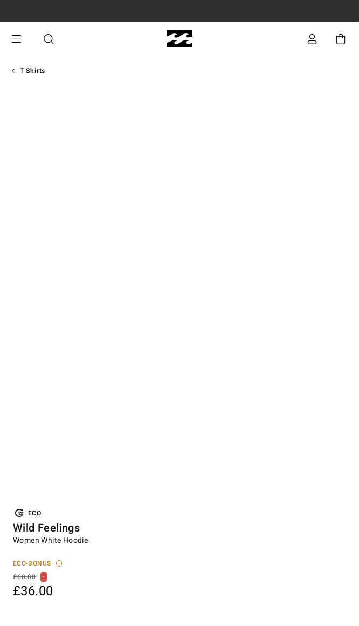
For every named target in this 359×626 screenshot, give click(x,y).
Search (48, 39)
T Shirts (33, 71)
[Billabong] (179, 39)
